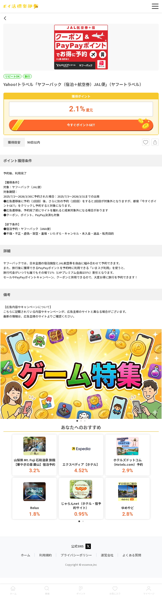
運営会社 (107, 555)
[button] (34, 455)
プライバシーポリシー (76, 555)
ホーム (25, 555)
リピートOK (12, 76)
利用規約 (45, 555)
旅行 (27, 76)
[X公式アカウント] (88, 547)
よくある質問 (131, 555)
